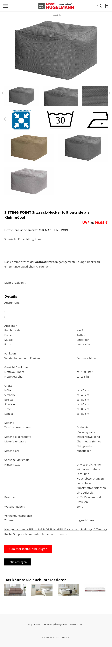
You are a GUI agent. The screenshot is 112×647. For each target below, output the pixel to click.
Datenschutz (77, 624)
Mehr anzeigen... (15, 282)
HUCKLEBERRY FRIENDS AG (60, 637)
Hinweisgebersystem (55, 624)
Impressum (34, 624)
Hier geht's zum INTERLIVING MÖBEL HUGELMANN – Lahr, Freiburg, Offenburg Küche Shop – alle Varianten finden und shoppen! (55, 532)
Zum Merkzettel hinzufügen (28, 549)
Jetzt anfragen (18, 562)
